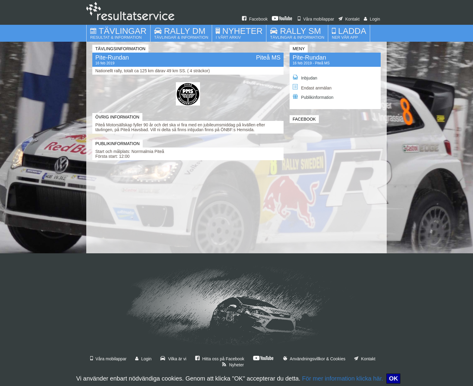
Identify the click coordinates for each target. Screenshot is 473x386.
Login (372, 19)
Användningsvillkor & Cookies (314, 358)
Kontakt (349, 19)
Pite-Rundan (309, 57)
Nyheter (233, 364)
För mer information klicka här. (342, 378)
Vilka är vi (173, 358)
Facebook (255, 19)
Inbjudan (305, 77)
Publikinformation (313, 97)
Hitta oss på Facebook (219, 358)
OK (393, 378)
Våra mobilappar (316, 19)
